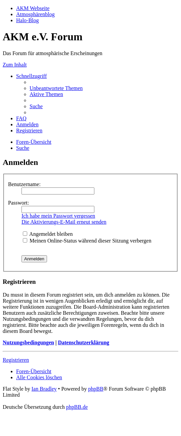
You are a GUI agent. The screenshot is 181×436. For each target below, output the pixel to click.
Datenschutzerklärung (83, 342)
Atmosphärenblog (35, 14)
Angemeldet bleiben (48, 234)
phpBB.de (77, 407)
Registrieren (16, 360)
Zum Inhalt (15, 65)
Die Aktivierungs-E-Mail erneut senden (63, 222)
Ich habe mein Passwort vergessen (58, 216)
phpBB (95, 389)
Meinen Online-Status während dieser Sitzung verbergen (87, 241)
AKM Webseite (32, 8)
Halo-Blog (27, 20)
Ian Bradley (44, 389)
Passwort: (18, 203)
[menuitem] (56, 88)
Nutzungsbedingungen (28, 342)
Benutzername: (24, 184)
